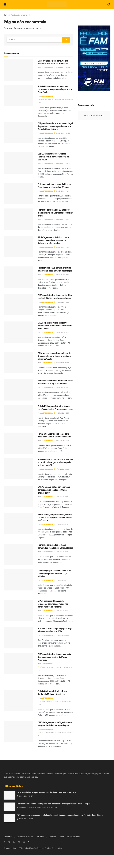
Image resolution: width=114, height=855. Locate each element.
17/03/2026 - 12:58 (61, 469)
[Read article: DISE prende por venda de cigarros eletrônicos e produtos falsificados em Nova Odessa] (18, 332)
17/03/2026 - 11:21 (61, 580)
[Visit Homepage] (57, 4)
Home (6, 15)
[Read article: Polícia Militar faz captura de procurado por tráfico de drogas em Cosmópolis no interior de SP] (18, 468)
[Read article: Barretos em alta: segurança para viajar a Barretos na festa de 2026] (18, 637)
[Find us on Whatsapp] (24, 842)
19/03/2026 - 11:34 (61, 363)
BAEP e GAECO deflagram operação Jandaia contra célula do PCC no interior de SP (54, 490)
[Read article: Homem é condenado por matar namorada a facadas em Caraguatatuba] (18, 554)
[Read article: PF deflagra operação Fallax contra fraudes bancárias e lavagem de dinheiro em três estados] (18, 246)
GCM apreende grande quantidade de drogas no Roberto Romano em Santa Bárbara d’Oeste (54, 356)
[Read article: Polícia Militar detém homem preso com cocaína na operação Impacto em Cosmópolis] (18, 95)
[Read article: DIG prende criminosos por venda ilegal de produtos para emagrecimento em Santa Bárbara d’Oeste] (18, 132)
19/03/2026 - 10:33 (61, 441)
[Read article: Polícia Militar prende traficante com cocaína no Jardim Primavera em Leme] (18, 415)
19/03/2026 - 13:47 (61, 275)
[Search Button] (108, 4)
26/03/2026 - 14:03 (61, 247)
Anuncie (40, 837)
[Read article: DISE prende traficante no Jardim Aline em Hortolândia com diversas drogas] (18, 304)
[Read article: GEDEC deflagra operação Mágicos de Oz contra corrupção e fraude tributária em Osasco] (18, 523)
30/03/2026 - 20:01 (61, 163)
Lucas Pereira (47, 68)
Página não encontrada (21, 15)
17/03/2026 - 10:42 (61, 635)
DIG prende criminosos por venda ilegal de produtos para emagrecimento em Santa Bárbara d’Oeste (55, 126)
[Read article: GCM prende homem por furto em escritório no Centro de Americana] (18, 70)
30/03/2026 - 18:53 (61, 219)
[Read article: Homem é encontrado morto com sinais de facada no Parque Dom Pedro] (18, 390)
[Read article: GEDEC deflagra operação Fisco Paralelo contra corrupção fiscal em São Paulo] (18, 163)
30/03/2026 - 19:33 (61, 191)
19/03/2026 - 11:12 (61, 387)
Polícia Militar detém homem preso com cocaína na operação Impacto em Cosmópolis (55, 89)
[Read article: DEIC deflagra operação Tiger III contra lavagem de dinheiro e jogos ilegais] (18, 731)
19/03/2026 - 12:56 (61, 332)
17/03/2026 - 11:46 (61, 552)
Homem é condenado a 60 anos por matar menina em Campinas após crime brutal (55, 213)
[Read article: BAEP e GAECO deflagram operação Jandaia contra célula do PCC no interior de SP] (18, 496)
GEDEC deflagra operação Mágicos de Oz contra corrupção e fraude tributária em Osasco (55, 517)
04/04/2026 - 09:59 (62, 68)
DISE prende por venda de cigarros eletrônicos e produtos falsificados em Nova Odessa (55, 326)
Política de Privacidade (70, 837)
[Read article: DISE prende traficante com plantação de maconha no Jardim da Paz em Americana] (18, 663)
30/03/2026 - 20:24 (62, 133)
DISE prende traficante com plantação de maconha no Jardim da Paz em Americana (54, 657)
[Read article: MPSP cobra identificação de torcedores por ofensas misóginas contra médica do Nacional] (18, 610)
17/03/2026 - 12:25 (61, 524)
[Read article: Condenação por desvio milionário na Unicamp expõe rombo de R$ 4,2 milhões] (18, 579)
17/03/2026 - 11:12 (61, 611)
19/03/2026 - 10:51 (61, 413)
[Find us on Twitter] (9, 842)
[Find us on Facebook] (4, 842)
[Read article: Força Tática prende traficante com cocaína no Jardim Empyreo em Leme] (18, 443)
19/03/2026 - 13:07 (61, 302)
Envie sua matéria (25, 837)
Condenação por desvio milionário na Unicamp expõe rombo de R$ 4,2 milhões (54, 573)
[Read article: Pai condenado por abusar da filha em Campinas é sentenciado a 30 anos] (18, 193)
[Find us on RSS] (29, 842)
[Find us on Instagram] (19, 842)
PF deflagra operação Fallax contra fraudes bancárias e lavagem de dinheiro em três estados (53, 240)
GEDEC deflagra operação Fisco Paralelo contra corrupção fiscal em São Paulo (53, 157)
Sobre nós (8, 837)
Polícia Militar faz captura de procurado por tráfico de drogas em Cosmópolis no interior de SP (55, 462)
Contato (52, 837)
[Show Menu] (5, 4)
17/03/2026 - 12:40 (61, 497)
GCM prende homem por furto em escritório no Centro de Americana (46, 792)
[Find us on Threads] (14, 842)
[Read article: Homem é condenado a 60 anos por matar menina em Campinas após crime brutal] (18, 219)
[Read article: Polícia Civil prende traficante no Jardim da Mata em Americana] (18, 700)
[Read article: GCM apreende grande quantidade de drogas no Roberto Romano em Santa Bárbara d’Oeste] (18, 362)
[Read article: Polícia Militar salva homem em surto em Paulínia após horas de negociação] (18, 277)
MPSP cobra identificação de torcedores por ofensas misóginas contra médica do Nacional (53, 604)
